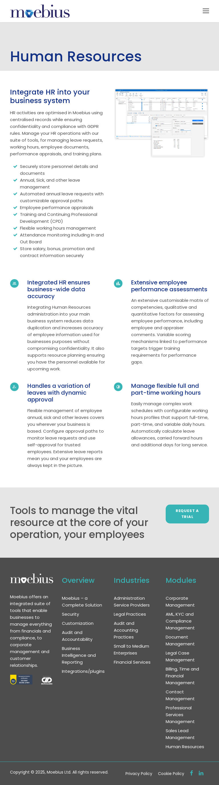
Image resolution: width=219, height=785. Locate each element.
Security (70, 614)
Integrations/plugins (83, 671)
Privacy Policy (138, 773)
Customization (78, 623)
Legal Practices (130, 614)
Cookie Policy (171, 773)
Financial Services (132, 662)
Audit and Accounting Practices (126, 630)
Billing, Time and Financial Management (182, 676)
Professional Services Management (180, 714)
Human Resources (185, 747)
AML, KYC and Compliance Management (180, 621)
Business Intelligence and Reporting (79, 655)
